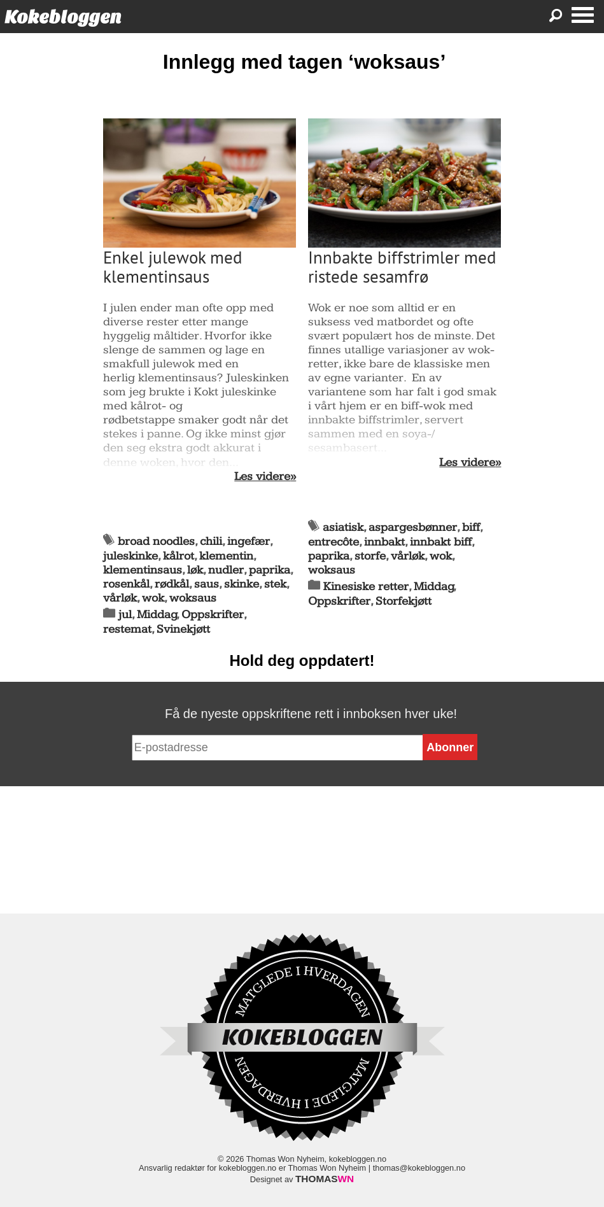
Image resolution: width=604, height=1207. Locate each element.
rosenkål (126, 584)
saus (206, 584)
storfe (370, 556)
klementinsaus (142, 570)
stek (275, 584)
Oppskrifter (212, 614)
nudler (226, 570)
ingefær (248, 541)
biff (471, 527)
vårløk (120, 598)
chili (211, 541)
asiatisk (343, 527)
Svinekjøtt (183, 629)
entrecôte (333, 542)
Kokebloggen (63, 16)
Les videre (262, 477)
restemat (127, 629)
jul (125, 614)
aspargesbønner (413, 527)
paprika (269, 570)
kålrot (178, 556)
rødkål (172, 584)
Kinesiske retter (366, 586)
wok (153, 598)
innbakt (384, 542)
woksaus (192, 598)
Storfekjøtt (404, 601)
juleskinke (130, 556)
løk (195, 570)
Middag (157, 614)
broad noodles (156, 541)
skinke (241, 584)
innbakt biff (441, 542)
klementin (226, 556)
